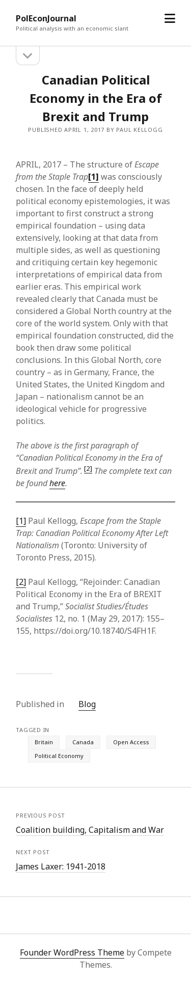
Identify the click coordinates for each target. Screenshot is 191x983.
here (57, 483)
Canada (83, 742)
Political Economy (59, 756)
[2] (88, 468)
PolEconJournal (46, 18)
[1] (21, 520)
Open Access (131, 742)
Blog (87, 704)
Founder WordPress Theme (72, 952)
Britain (44, 742)
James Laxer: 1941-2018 (60, 866)
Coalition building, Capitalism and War (90, 829)
